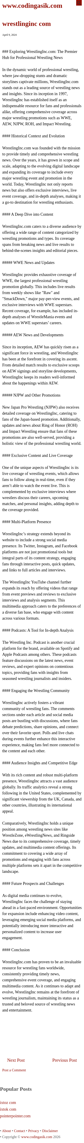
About (6, 1131)
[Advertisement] (42, 1028)
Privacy (33, 1131)
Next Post (16, 1060)
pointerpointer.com (15, 1116)
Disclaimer (50, 1131)
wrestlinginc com (26, 23)
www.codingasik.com (32, 5)
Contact (19, 1131)
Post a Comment (14, 1070)
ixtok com (8, 1109)
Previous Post (64, 1060)
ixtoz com (8, 1103)
